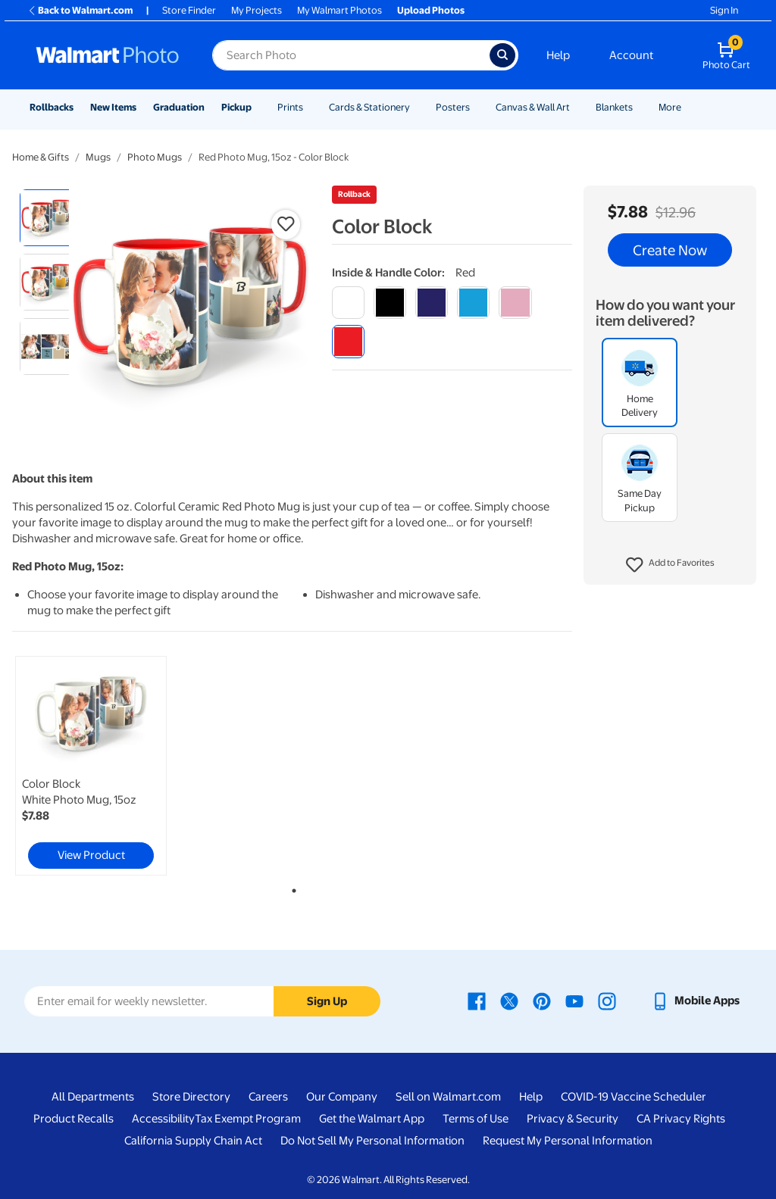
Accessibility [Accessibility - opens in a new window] (163, 1119)
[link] (91, 766)
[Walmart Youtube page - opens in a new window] (574, 1000)
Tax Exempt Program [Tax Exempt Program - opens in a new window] (248, 1119)
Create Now (670, 250)
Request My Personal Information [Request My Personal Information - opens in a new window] (567, 1140)
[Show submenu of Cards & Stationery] (416, 107)
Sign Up (327, 1001)
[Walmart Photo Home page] (107, 55)
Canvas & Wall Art (533, 107)
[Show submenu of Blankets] (639, 107)
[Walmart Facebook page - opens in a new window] (477, 1000)
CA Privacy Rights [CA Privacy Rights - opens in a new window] (681, 1119)
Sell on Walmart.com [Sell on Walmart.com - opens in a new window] (448, 1097)
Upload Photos (431, 10)
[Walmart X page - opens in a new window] (509, 1000)
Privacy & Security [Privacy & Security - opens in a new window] (572, 1119)
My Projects (256, 10)
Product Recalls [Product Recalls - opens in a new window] (73, 1119)
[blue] (431, 302)
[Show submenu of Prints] (309, 107)
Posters (453, 107)
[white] (348, 302)
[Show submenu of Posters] (476, 107)
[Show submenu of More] (688, 107)
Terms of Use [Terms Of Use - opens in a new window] (475, 1119)
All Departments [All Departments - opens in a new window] (93, 1097)
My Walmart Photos (339, 10)
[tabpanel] (106, 766)
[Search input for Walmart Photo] (351, 55)
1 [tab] (291, 887)
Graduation (179, 107)
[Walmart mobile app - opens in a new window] (695, 1000)
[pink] (515, 302)
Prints (290, 107)
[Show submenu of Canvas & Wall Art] (576, 107)
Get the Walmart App (371, 1119)
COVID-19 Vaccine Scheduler (633, 1097)
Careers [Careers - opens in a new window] (268, 1097)
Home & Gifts (40, 157)
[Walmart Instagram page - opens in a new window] (607, 1000)
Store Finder (189, 10)
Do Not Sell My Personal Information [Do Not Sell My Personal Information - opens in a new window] (372, 1140)
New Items (113, 107)
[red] (348, 341)
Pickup (236, 107)
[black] (390, 302)
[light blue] (473, 302)
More (670, 107)
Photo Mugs (154, 157)
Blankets (614, 107)
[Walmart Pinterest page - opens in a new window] (542, 1000)
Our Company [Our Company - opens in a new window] (341, 1097)
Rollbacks (52, 107)
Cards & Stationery (369, 107)
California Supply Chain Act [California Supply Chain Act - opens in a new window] (193, 1140)
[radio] (48, 217)
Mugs (98, 157)
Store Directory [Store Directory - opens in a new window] (191, 1097)
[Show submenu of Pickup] (258, 107)
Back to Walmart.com (80, 10)
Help (558, 55)
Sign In (724, 10)
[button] (670, 565)
